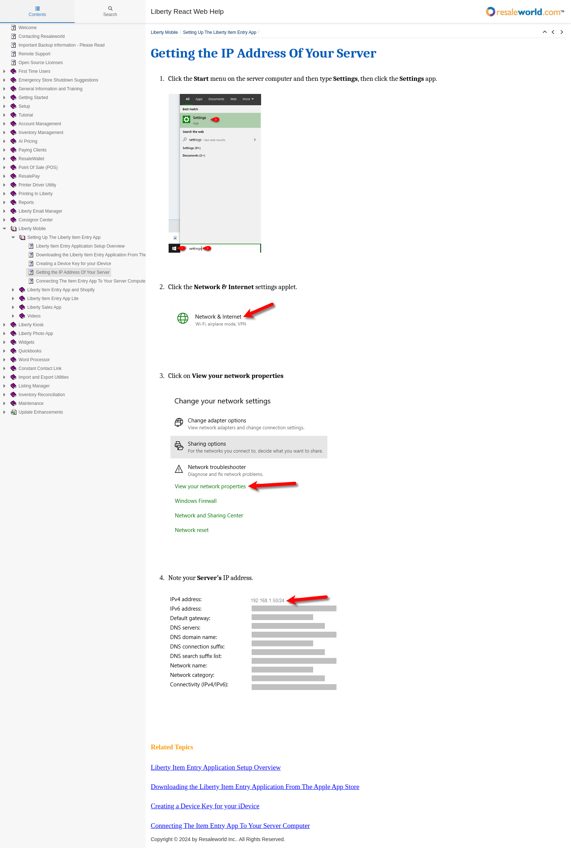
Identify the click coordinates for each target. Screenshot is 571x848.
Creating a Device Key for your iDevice (69, 263)
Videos (29, 316)
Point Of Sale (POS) (33, 167)
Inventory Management (36, 132)
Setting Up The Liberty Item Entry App (59, 237)
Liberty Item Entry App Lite (48, 298)
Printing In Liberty (30, 193)
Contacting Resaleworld (37, 36)
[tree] (73, 220)
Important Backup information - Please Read (57, 45)
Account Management (35, 123)
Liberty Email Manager (35, 211)
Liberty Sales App (39, 307)
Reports (21, 202)
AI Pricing (23, 141)
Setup (19, 106)
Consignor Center (31, 220)
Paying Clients (28, 150)
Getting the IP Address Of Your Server (68, 272)
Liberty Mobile (27, 228)
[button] (544, 32)
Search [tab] (110, 11)
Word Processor (29, 359)
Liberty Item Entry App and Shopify (56, 289)
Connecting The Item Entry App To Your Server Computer (87, 281)
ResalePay (24, 176)
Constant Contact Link (35, 368)
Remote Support (29, 54)
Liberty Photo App (31, 333)
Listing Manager (29, 386)
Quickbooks (25, 351)
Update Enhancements (36, 412)
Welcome (23, 27)
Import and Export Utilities (38, 377)
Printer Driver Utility (32, 185)
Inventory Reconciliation (37, 394)
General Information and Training (45, 88)
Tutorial (21, 115)
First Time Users (29, 71)
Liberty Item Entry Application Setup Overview (76, 246)
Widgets (21, 342)
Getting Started (28, 97)
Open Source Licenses (36, 62)
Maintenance (26, 403)
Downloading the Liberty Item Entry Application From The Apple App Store (103, 255)
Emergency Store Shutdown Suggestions (53, 80)
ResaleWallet (26, 158)
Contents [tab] (37, 11)
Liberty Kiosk (26, 324)
